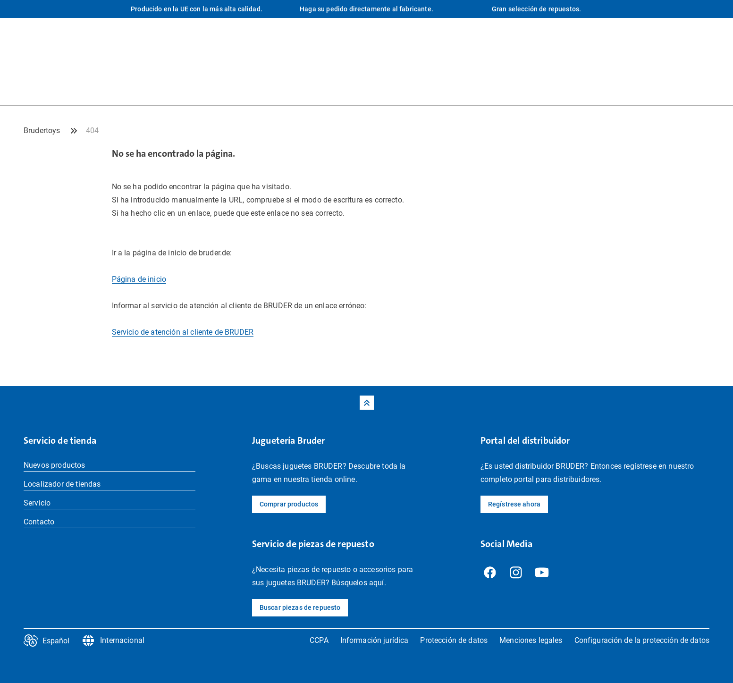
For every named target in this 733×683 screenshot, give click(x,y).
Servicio (37, 502)
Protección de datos (454, 640)
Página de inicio (139, 279)
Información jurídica (374, 640)
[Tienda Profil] (702, 86)
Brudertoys (42, 130)
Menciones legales (530, 640)
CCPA (319, 640)
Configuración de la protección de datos (641, 640)
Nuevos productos (54, 465)
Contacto (39, 521)
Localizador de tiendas (62, 484)
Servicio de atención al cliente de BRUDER (183, 332)
